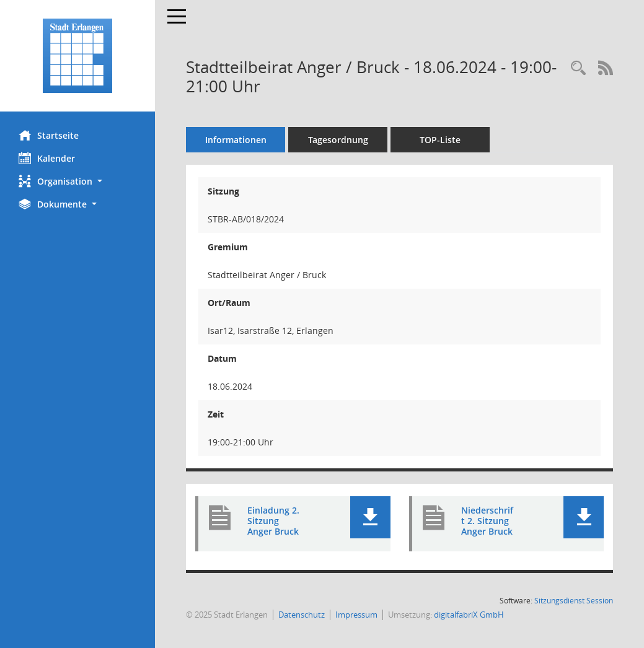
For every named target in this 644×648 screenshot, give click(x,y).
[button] (77, 181)
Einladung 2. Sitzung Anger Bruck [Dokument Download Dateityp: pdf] (273, 520)
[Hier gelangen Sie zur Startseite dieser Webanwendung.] (77, 56)
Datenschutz (301, 614)
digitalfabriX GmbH (469, 614)
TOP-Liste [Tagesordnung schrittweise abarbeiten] (440, 140)
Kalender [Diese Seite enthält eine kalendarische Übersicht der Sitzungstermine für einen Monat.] (47, 158)
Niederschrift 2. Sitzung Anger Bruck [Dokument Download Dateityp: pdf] (487, 520)
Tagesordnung (338, 140)
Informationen (236, 140)
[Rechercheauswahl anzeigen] (578, 68)
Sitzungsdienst (573, 600)
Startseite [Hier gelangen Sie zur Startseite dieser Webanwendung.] (49, 135)
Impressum (356, 614)
